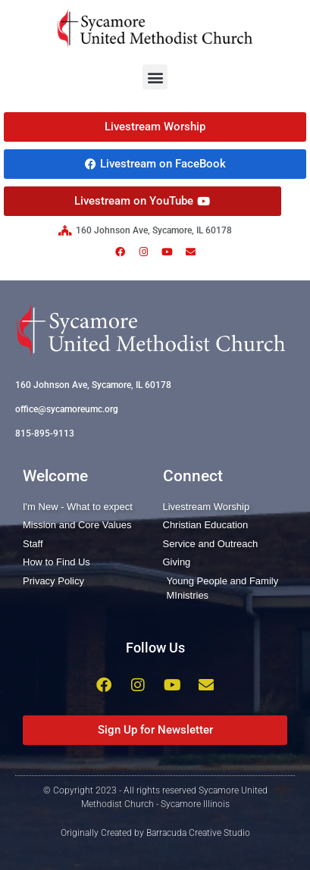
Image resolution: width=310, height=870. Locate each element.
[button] (155, 76)
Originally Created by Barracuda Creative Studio (155, 833)
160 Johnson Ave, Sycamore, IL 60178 (93, 385)
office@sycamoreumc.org (66, 409)
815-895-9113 (44, 433)
